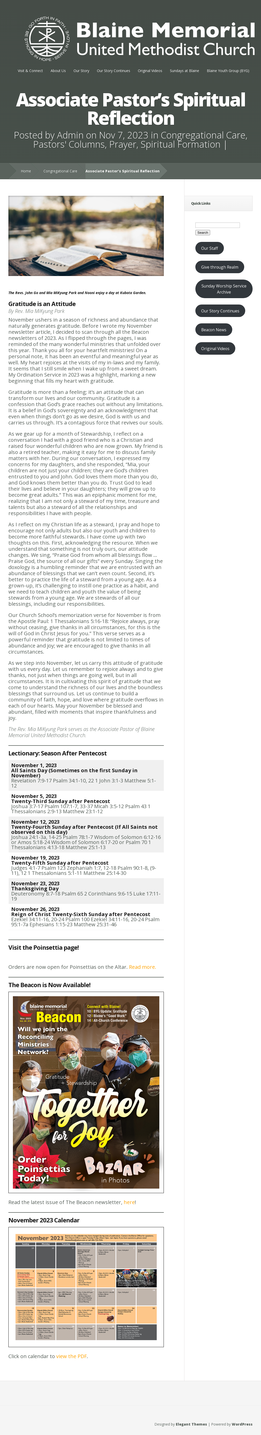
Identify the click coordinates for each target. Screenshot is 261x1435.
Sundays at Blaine (184, 70)
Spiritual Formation (181, 144)
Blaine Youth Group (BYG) (228, 70)
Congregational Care (203, 135)
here (129, 1202)
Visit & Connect (30, 70)
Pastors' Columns (69, 144)
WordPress (242, 1424)
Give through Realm (219, 267)
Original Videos (150, 70)
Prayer (122, 144)
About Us (58, 70)
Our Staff (209, 248)
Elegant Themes (191, 1424)
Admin (70, 135)
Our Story (81, 70)
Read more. (142, 966)
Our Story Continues (113, 70)
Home (26, 171)
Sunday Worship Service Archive (223, 289)
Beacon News (213, 330)
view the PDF (71, 1356)
